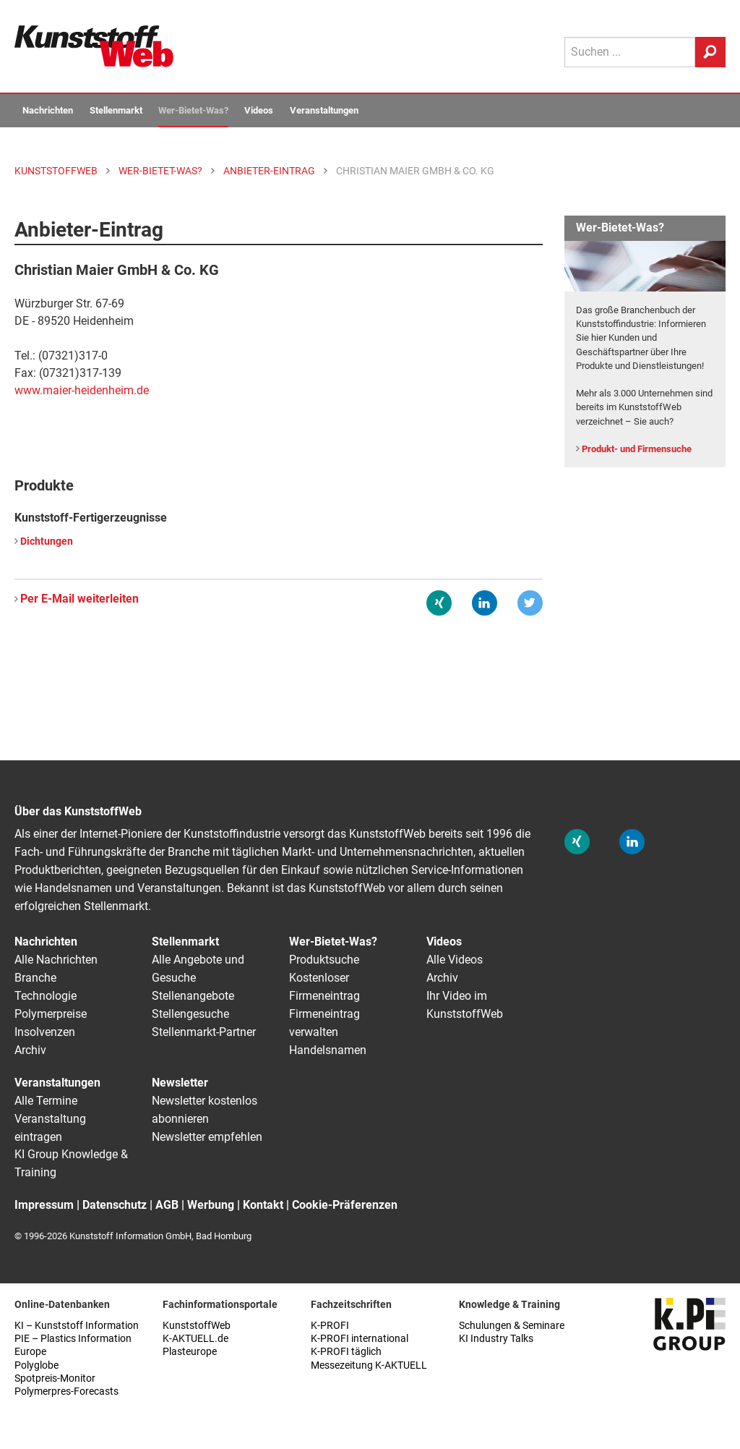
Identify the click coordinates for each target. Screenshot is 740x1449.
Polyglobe (36, 1365)
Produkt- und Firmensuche (637, 448)
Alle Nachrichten (56, 959)
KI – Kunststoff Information (76, 1326)
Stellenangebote (193, 996)
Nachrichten (47, 110)
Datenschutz (114, 1205)
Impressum (44, 1205)
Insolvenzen (44, 1032)
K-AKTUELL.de (195, 1339)
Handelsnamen (327, 1050)
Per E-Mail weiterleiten (79, 598)
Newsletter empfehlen (207, 1137)
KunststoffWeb (197, 1326)
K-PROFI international (359, 1339)
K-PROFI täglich (346, 1352)
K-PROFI (330, 1326)
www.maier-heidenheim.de (81, 390)
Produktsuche (324, 959)
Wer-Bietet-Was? (193, 110)
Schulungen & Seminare (511, 1326)
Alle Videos (454, 959)
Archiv (30, 1050)
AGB (166, 1205)
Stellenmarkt (116, 110)
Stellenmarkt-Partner (204, 1032)
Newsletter (180, 1082)
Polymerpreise (50, 1014)
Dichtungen (46, 541)
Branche (35, 978)
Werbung (210, 1205)
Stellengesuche (190, 1014)
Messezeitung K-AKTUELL (369, 1365)
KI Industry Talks (496, 1339)
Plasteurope (190, 1352)
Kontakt (263, 1205)
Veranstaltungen (324, 110)
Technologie (45, 996)
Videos (258, 110)
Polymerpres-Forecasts (66, 1391)
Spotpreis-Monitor (54, 1378)
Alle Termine (45, 1101)
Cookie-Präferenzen (344, 1205)
